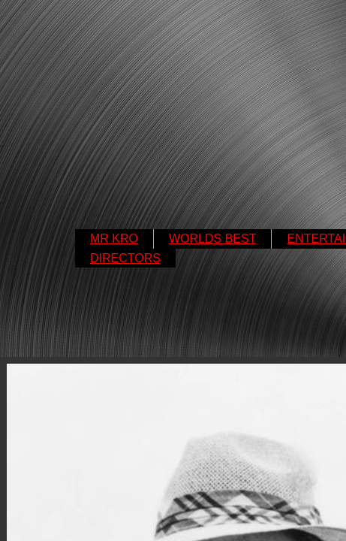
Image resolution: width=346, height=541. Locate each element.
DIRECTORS (125, 258)
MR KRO (114, 238)
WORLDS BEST (212, 238)
